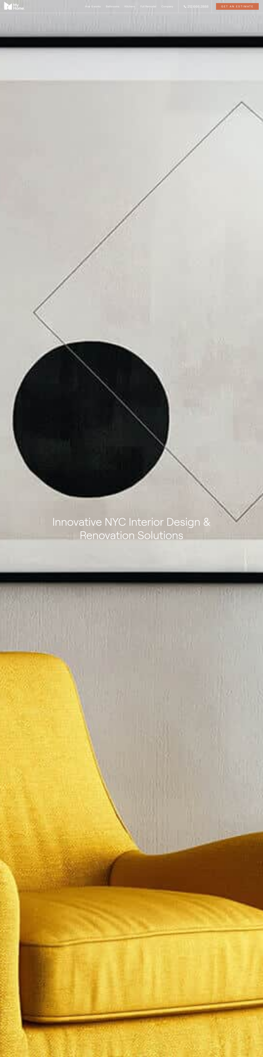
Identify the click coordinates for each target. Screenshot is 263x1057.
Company (167, 6)
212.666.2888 (196, 6)
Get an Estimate (237, 6)
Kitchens (129, 6)
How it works (93, 6)
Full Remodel (148, 6)
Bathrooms (112, 6)
